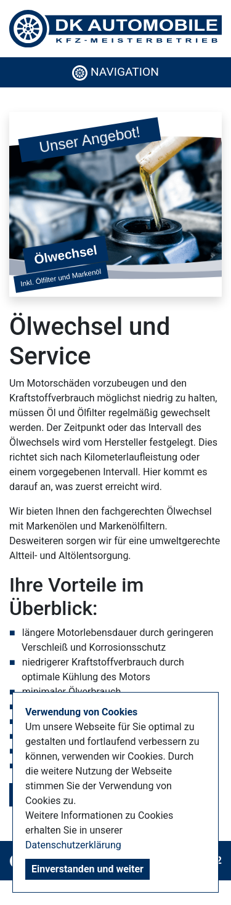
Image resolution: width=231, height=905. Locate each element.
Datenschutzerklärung (73, 845)
